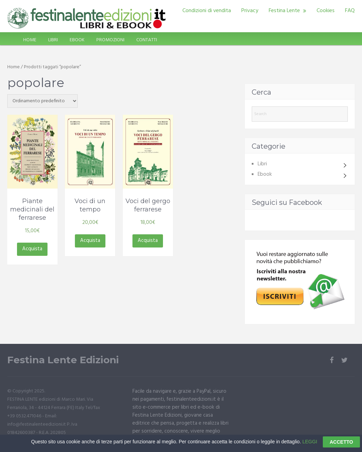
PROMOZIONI (110, 40)
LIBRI (53, 40)
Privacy (249, 11)
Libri (262, 164)
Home (13, 67)
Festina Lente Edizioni (63, 360)
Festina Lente (284, 11)
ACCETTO (341, 445)
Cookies (326, 11)
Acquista (32, 249)
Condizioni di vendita (206, 11)
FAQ (350, 11)
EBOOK (77, 40)
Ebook (265, 174)
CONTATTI (146, 40)
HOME (29, 40)
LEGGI (309, 444)
